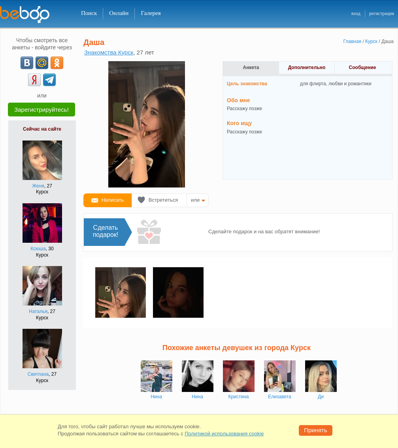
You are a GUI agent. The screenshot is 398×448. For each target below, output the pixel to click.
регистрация (381, 13)
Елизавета (279, 396)
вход (355, 13)
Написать (112, 200)
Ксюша (37, 248)
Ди (321, 396)
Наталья (38, 311)
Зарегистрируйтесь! (41, 109)
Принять (315, 430)
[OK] (57, 62)
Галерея (150, 13)
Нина (156, 396)
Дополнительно (307, 67)
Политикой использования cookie (224, 434)
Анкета (251, 67)
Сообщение (362, 67)
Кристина (238, 396)
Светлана (38, 374)
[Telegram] (49, 79)
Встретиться (163, 200)
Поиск (89, 13)
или (195, 200)
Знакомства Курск (108, 52)
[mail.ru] (42, 62)
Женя (38, 186)
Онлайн (118, 13)
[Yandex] (34, 79)
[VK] (27, 62)
